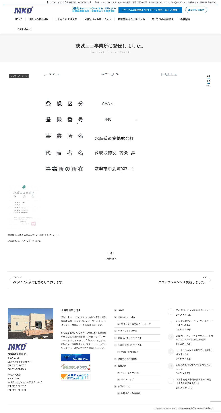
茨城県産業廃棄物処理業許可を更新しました (194, 367)
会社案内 (120, 365)
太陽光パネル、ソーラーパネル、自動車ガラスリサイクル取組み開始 (194, 337)
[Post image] (171, 311)
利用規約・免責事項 (130, 393)
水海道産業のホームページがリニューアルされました (194, 323)
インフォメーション (19, 76)
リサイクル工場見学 (127, 331)
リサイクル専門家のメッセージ (136, 324)
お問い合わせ (123, 386)
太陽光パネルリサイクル (130, 338)
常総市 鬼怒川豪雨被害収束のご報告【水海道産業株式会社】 (193, 381)
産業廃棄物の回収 (129, 352)
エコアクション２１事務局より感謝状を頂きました (194, 352)
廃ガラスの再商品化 (127, 358)
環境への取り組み (125, 317)
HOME (121, 310)
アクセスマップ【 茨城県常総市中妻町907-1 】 (69, 2)
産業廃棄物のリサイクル (128, 345)
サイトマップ (127, 379)
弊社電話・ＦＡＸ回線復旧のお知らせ (194, 310)
